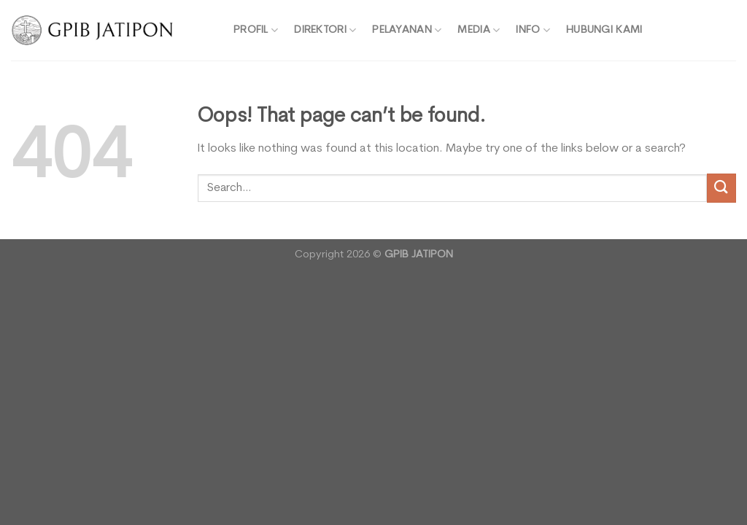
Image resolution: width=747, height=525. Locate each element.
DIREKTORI (325, 30)
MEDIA (478, 30)
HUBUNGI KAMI (604, 30)
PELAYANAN (406, 30)
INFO (533, 30)
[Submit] (721, 188)
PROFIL (255, 30)
